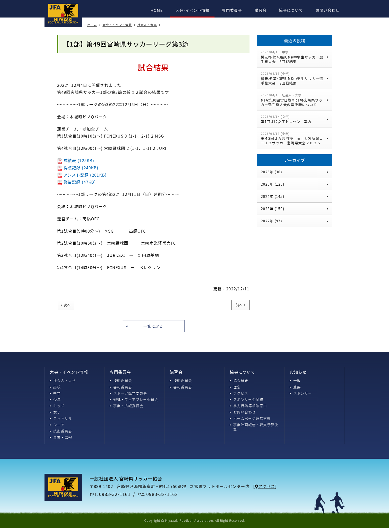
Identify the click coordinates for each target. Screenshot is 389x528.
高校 (55, 387)
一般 (295, 380)
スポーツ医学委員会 (128, 393)
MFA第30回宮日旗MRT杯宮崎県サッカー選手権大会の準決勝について (294, 100)
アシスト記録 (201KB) (82, 175)
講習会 (260, 10)
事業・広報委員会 (126, 405)
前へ (241, 304)
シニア (57, 424)
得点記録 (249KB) (77, 168)
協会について (291, 10)
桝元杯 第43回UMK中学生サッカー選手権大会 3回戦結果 (294, 57)
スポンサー (301, 393)
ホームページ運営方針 (250, 418)
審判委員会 (121, 387)
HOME (156, 10)
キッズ (57, 405)
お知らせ (298, 372)
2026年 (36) (294, 171)
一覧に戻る (144, 326)
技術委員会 (61, 431)
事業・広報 (61, 437)
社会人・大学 (148, 25)
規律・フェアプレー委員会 (134, 399)
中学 (55, 393)
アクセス (239, 393)
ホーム (94, 25)
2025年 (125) (294, 184)
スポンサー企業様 (246, 399)
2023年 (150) (294, 208)
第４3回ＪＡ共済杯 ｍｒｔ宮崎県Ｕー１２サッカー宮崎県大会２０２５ (294, 138)
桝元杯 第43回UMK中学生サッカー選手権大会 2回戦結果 (294, 78)
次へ (66, 304)
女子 (55, 412)
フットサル (61, 418)
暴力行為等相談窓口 (248, 405)
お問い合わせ (328, 10)
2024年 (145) (294, 196)
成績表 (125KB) (75, 160)
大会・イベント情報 (119, 25)
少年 (55, 399)
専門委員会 (232, 10)
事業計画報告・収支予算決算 (254, 426)
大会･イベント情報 (192, 10)
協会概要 (239, 380)
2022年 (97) (294, 220)
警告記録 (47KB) (76, 182)
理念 (235, 387)
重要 (295, 387)
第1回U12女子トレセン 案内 (294, 119)
